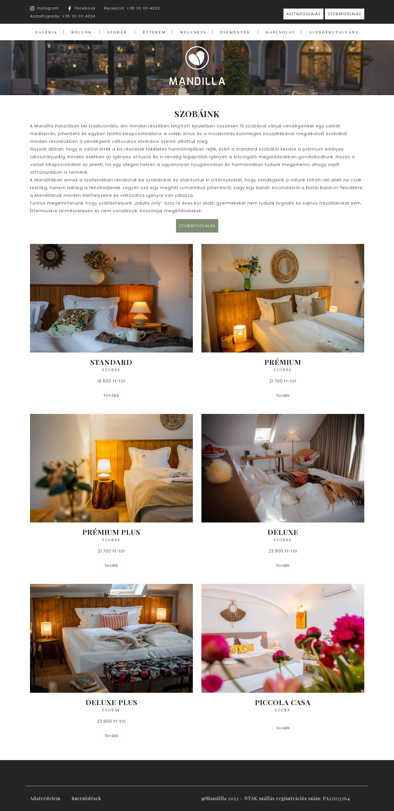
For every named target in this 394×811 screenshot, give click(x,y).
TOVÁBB (111, 395)
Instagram (48, 8)
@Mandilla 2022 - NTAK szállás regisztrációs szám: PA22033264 (275, 798)
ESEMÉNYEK (235, 32)
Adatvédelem (45, 798)
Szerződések (86, 798)
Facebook (85, 8)
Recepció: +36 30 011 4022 (132, 8)
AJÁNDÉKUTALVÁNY (334, 32)
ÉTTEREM (154, 32)
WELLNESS (193, 32)
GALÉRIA (46, 32)
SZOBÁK (117, 32)
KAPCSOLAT (280, 32)
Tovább (111, 565)
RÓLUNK (81, 32)
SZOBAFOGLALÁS (344, 14)
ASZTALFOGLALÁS (303, 14)
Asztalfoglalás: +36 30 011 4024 (62, 16)
